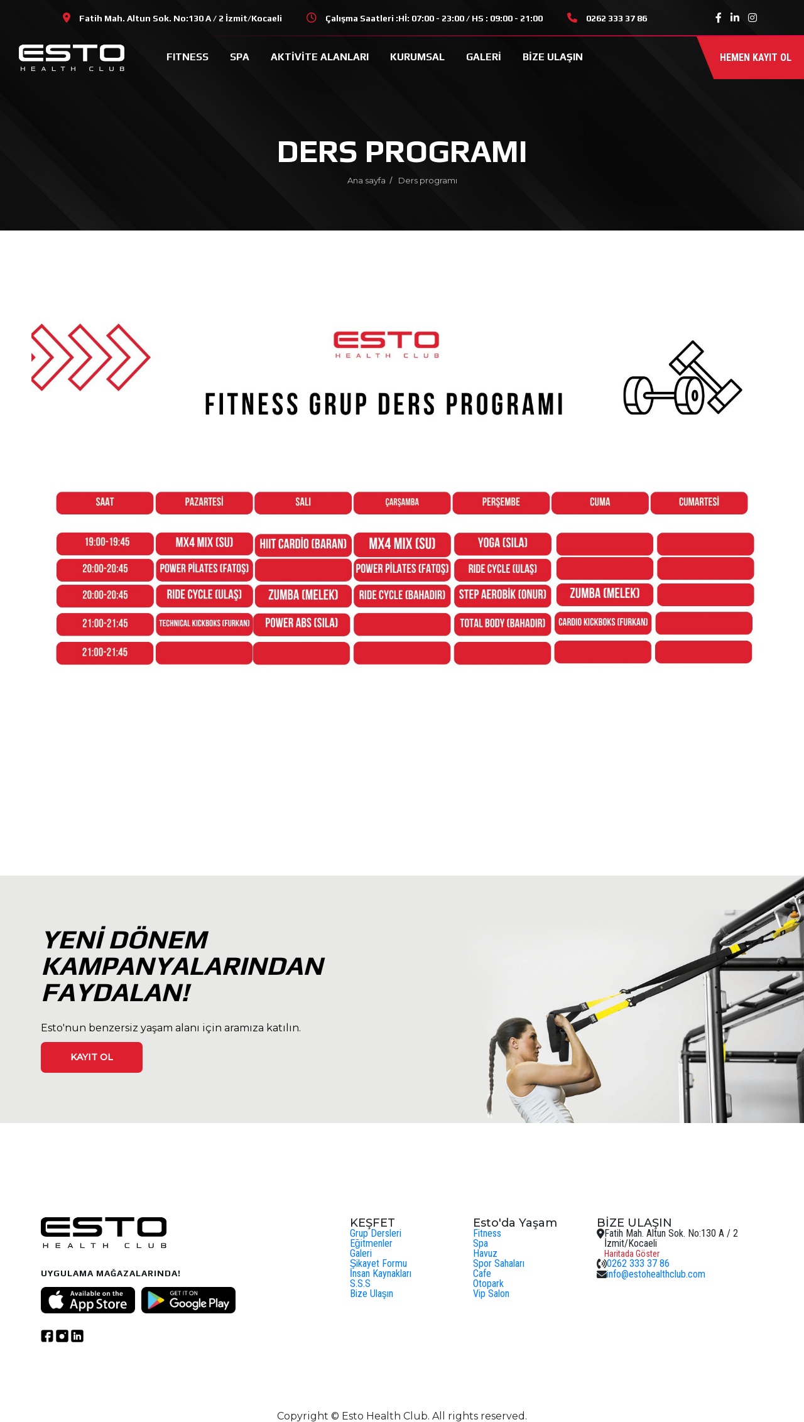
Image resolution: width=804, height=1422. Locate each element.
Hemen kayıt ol (755, 57)
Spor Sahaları (498, 1263)
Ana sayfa (366, 180)
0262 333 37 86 (616, 18)
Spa (480, 1243)
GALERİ (483, 57)
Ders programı (427, 180)
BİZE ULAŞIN (553, 57)
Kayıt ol (91, 1057)
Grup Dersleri (375, 1233)
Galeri (361, 1253)
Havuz (485, 1253)
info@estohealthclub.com (656, 1274)
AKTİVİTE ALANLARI (320, 57)
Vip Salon (491, 1294)
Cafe (482, 1273)
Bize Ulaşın (371, 1294)
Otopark (488, 1283)
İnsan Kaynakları (380, 1273)
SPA (239, 57)
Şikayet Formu (379, 1263)
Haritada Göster (632, 1254)
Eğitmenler (371, 1243)
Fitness (487, 1233)
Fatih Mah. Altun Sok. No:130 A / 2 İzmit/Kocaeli (180, 18)
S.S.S (360, 1283)
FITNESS (187, 57)
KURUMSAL (417, 57)
